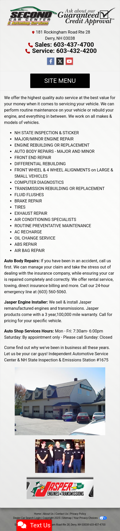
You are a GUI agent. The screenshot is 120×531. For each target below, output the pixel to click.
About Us (48, 513)
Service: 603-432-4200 (64, 50)
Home (37, 513)
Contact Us (61, 513)
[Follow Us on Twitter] (60, 61)
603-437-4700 (97, 524)
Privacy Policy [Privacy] (78, 513)
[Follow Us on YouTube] (69, 61)
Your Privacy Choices (90, 518)
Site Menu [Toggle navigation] (60, 80)
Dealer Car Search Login (27, 518)
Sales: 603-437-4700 (64, 44)
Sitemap (67, 518)
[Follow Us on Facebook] (50, 61)
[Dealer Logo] (60, 15)
